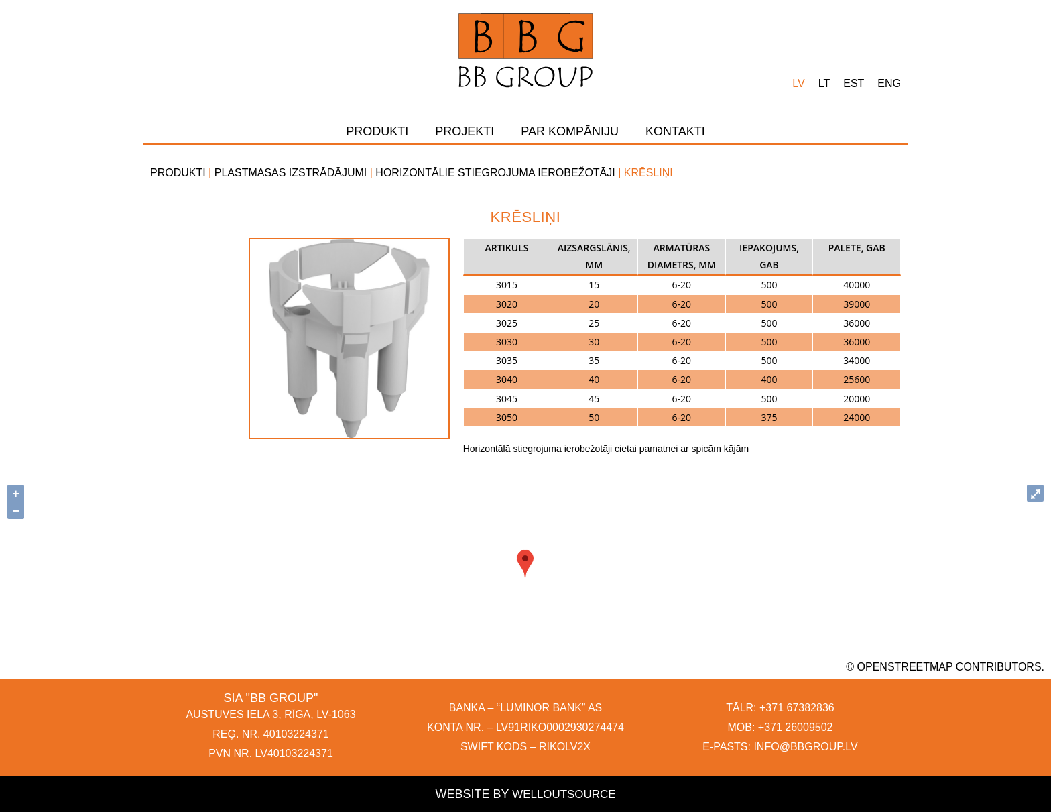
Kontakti (675, 131)
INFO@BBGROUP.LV (805, 746)
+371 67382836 (796, 707)
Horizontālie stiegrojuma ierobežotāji (495, 172)
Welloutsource (564, 794)
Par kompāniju (570, 131)
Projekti (464, 131)
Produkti (377, 131)
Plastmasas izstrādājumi (290, 172)
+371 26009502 (795, 727)
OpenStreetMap (905, 667)
